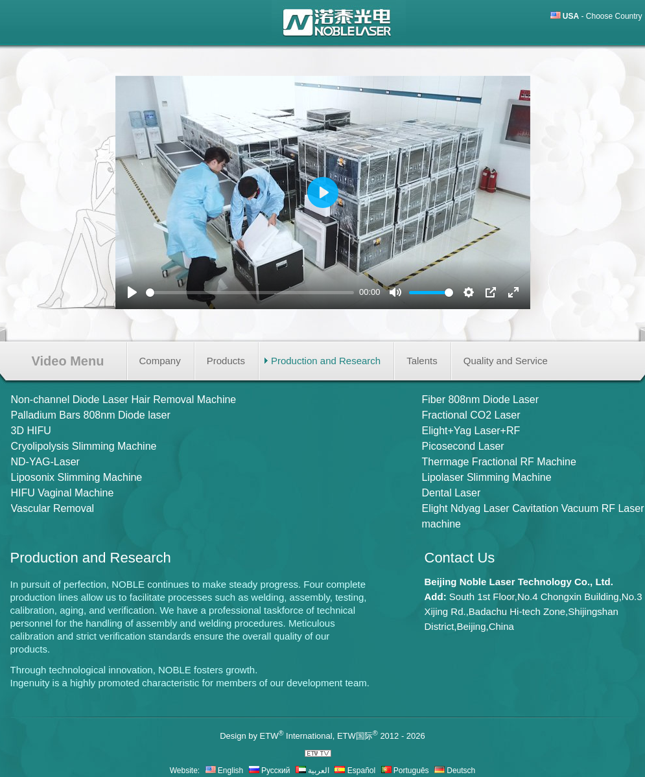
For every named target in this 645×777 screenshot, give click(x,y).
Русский (269, 770)
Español (354, 770)
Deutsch (454, 770)
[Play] (132, 292)
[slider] (250, 292)
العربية (312, 770)
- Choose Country (602, 16)
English (224, 770)
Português (405, 770)
